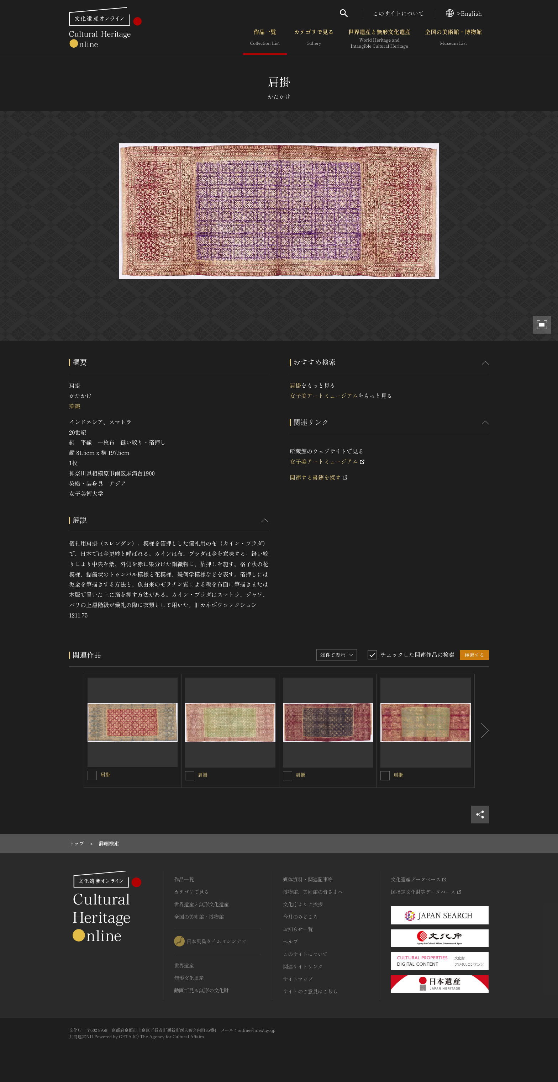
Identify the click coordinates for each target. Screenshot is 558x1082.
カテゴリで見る (314, 38)
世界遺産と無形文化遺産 (379, 38)
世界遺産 (184, 965)
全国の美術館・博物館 (453, 38)
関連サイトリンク (303, 966)
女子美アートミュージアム (324, 395)
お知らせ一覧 (298, 929)
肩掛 (295, 385)
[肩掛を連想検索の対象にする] (92, 775)
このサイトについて (398, 13)
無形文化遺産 (189, 977)
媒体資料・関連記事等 (308, 879)
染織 (74, 406)
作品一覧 (265, 38)
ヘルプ (290, 941)
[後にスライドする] (482, 731)
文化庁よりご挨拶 (303, 904)
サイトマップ (298, 978)
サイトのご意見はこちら (310, 991)
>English (464, 13)
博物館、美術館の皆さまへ (313, 891)
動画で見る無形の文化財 (201, 990)
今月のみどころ (300, 916)
